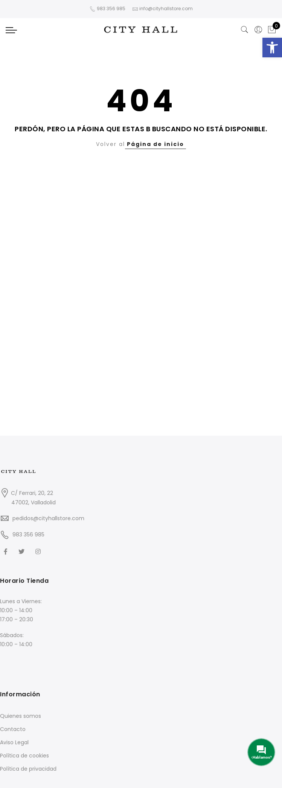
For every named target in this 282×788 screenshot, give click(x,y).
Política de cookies (24, 755)
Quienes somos (20, 716)
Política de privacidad (28, 769)
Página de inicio (155, 144)
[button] (272, 47)
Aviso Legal (14, 742)
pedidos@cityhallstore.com (48, 518)
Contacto (13, 729)
